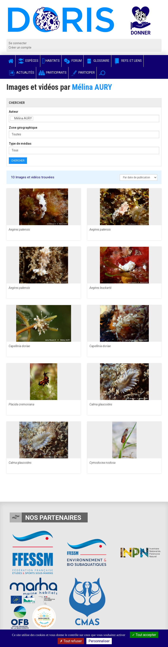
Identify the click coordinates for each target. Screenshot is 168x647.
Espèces (27, 60)
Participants (52, 72)
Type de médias (20, 143)
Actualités (21, 72)
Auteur (13, 111)
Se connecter (18, 43)
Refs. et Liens (127, 60)
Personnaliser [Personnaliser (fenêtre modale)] (99, 641)
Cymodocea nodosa (102, 462)
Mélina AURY (92, 87)
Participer (82, 72)
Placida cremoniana (21, 404)
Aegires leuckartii (100, 287)
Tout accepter (144, 635)
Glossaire (97, 60)
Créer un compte (20, 47)
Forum (72, 60)
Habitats (51, 60)
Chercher (18, 160)
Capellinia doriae (19, 346)
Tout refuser (71, 641)
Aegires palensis (19, 229)
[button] (102, 73)
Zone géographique (23, 127)
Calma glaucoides (100, 404)
